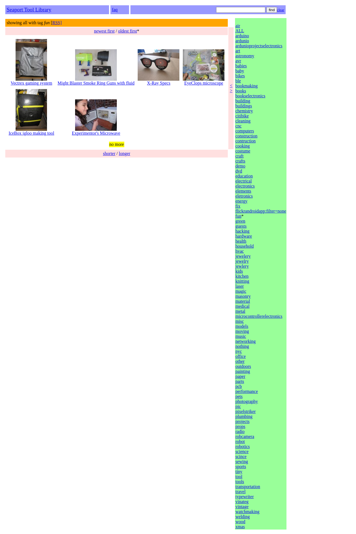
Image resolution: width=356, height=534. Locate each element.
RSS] (57, 22)
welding (242, 516)
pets (239, 396)
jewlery (242, 266)
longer (124, 153)
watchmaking (247, 511)
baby (239, 70)
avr (238, 60)
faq (114, 9)
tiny (238, 471)
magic (240, 291)
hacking (242, 231)
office (240, 356)
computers (244, 131)
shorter (109, 153)
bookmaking (246, 85)
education (244, 176)
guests (240, 226)
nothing (242, 346)
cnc (238, 126)
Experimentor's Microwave (96, 131)
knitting (242, 281)
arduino (242, 35)
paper (240, 376)
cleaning (242, 121)
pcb (238, 386)
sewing (241, 461)
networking (245, 341)
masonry (243, 296)
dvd (238, 171)
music (240, 336)
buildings (243, 106)
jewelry (242, 261)
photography (246, 401)
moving (242, 331)
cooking (242, 146)
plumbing (243, 416)
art (237, 50)
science (241, 451)
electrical (243, 181)
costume (242, 151)
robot (240, 441)
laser (239, 286)
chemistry (244, 111)
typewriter (244, 496)
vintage (241, 506)
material (242, 301)
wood (240, 521)
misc (239, 321)
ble (238, 80)
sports (240, 466)
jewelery (243, 256)
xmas (240, 526)
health (240, 241)
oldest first (127, 31)
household (244, 246)
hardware (243, 236)
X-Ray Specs (158, 81)
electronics (244, 186)
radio (239, 431)
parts (239, 381)
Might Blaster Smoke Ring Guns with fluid (96, 81)
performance (246, 391)
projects (242, 421)
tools (239, 481)
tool (238, 476)
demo (240, 166)
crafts (240, 161)
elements (243, 191)
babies (241, 65)
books (240, 90)
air (237, 25)
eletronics (244, 196)
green (240, 221)
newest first (104, 31)
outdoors (243, 366)
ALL (239, 30)
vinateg (241, 501)
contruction (245, 141)
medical (242, 306)
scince (240, 456)
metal (240, 311)
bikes (240, 75)
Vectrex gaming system (31, 81)
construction (246, 136)
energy (241, 201)
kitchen (241, 276)
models (241, 326)
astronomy (244, 55)
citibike (242, 116)
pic (238, 406)
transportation (247, 486)
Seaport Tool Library (29, 10)
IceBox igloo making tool (31, 131)
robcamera (244, 436)
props (240, 426)
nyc (238, 351)
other (239, 361)
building (242, 101)
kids (239, 271)
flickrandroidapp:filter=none (260, 211)
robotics (242, 446)
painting (242, 371)
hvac (239, 251)
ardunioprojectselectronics (258, 45)
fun (238, 216)
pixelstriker (245, 411)
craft (239, 156)
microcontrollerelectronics (258, 316)
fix (237, 206)
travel (240, 491)
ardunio (242, 40)
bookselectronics (250, 95)
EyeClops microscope (203, 81)
